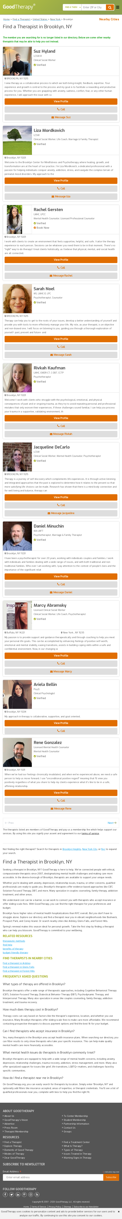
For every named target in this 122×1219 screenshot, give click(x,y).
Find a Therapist (13, 1142)
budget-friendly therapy (15, 952)
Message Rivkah (61, 434)
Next (110, 822)
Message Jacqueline (61, 513)
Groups (67, 1131)
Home (26, 1207)
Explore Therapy (13, 1146)
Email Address (12, 1171)
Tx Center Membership (76, 1116)
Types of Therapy (73, 1150)
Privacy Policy (55, 1207)
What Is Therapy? (73, 1146)
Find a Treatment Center (77, 1142)
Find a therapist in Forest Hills (19, 971)
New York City (89, 849)
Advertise (9, 1123)
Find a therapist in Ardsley (16, 963)
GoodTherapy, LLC (64, 1202)
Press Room (10, 1127)
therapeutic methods (14, 941)
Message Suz (61, 117)
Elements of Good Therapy (18, 1150)
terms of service (90, 833)
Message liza (61, 196)
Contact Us (69, 1127)
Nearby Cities (109, 19)
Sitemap (67, 1207)
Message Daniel (61, 592)
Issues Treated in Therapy (78, 1153)
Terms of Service (38, 1207)
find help (7, 944)
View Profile (61, 101)
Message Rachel (61, 275)
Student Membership (75, 1120)
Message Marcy (61, 671)
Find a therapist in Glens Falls (18, 967)
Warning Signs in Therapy (77, 1157)
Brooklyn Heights (72, 849)
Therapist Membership (16, 1131)
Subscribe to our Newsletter (86, 1207)
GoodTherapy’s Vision (16, 1120)
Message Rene (61, 808)
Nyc (103, 849)
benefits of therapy (13, 948)
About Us (9, 1116)
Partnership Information (76, 1123)
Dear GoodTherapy (14, 1157)
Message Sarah (61, 354)
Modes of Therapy (14, 1153)
